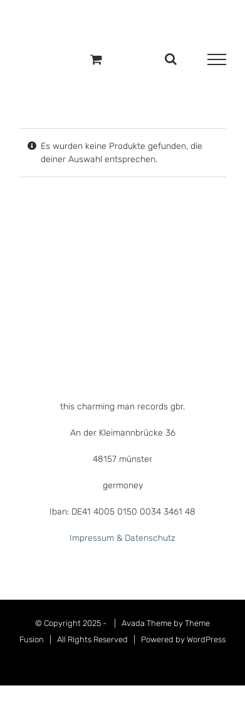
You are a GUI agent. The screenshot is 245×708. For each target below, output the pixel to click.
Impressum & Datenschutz (122, 538)
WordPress (206, 639)
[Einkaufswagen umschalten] (96, 59)
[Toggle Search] (171, 59)
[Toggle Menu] (217, 59)
